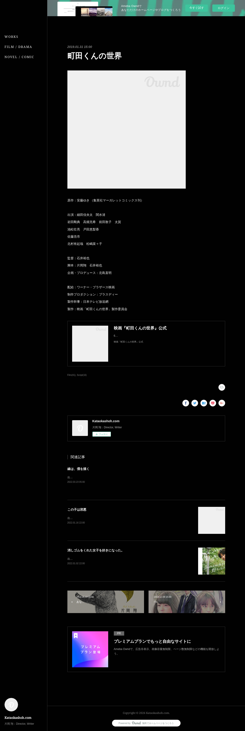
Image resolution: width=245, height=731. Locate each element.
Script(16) (82, 375)
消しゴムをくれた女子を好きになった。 (95, 550)
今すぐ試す (196, 7)
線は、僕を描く (78, 469)
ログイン (223, 8)
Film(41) (71, 375)
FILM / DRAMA (18, 47)
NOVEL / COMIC (19, 57)
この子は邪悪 (76, 509)
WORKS (11, 36)
